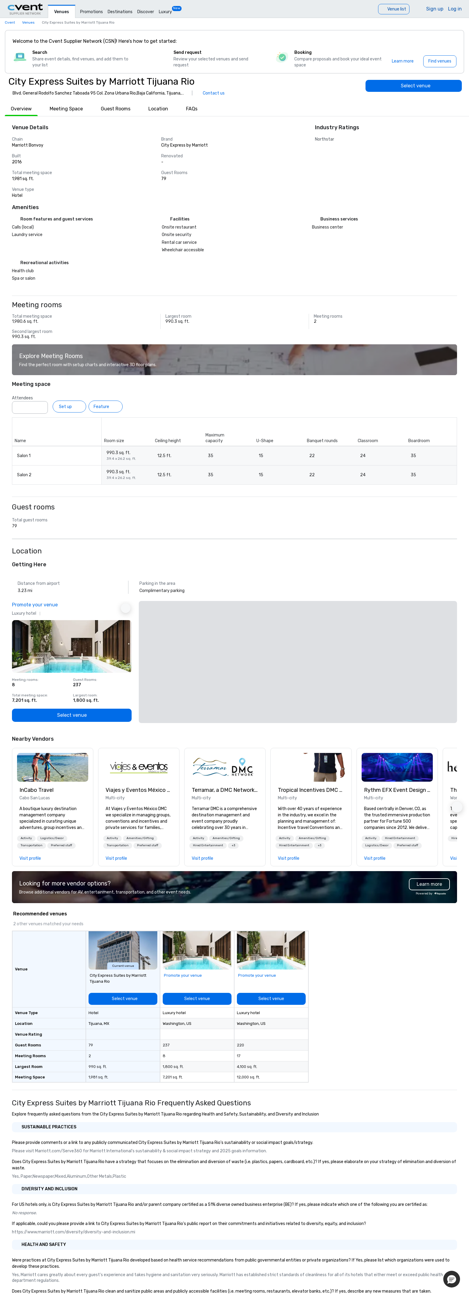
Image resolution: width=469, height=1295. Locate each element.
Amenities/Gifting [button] (140, 838)
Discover (145, 11)
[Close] (450, 41)
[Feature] (106, 407)
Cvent (10, 22)
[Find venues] (439, 61)
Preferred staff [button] (61, 845)
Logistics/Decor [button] (52, 838)
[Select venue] (414, 86)
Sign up (434, 9)
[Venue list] (393, 9)
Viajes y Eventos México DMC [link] (139, 790)
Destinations (120, 11)
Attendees (22, 398)
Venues (61, 11)
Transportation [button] (31, 845)
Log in (455, 9)
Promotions (91, 11)
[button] (26, 838)
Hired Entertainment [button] (208, 845)
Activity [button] (26, 838)
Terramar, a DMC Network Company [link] (225, 790)
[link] (52, 767)
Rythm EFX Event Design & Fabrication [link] (397, 790)
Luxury (165, 11)
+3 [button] (233, 845)
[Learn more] (402, 61)
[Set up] (69, 407)
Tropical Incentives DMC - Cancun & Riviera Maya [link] (311, 790)
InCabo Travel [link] (36, 790)
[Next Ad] (125, 608)
